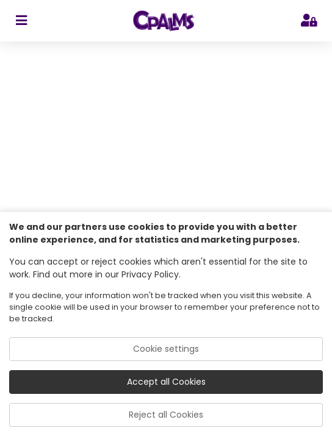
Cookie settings (166, 349)
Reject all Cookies (166, 415)
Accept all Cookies (166, 382)
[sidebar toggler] (21, 20)
